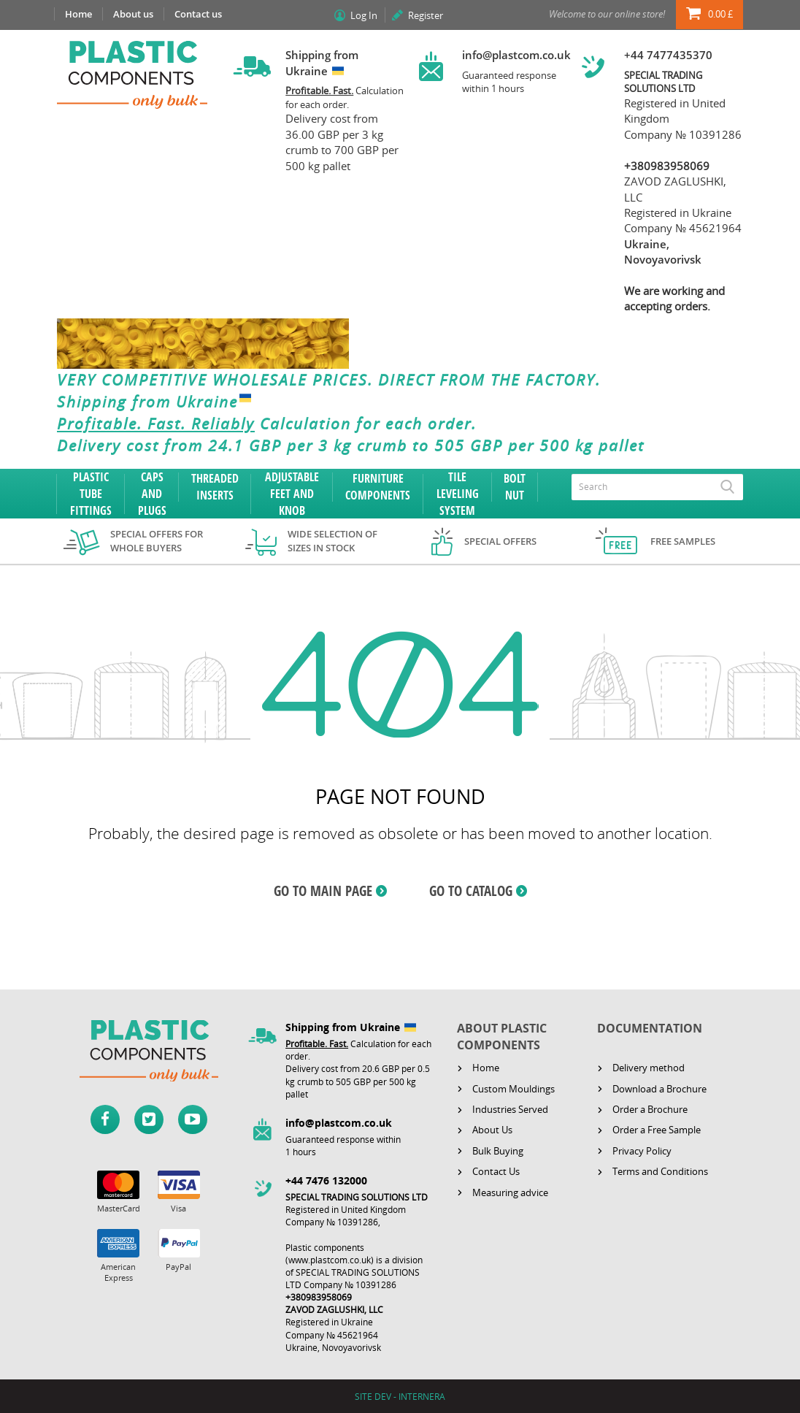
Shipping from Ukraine (157, 401)
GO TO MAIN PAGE (323, 890)
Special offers (500, 541)
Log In (363, 15)
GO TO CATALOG (470, 890)
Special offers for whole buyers (156, 540)
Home (78, 13)
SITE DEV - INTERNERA (400, 1396)
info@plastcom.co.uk (516, 54)
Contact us (198, 13)
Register (425, 15)
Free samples (682, 541)
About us (133, 13)
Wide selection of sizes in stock (332, 540)
